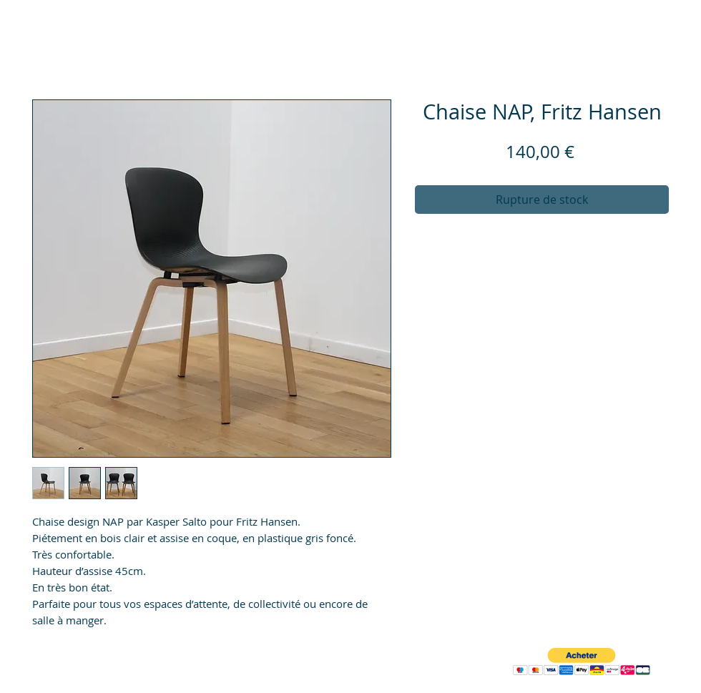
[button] (581, 662)
